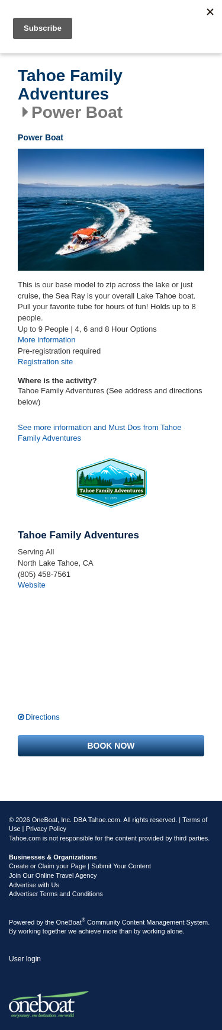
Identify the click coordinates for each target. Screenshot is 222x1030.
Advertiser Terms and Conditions (56, 893)
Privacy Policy (46, 828)
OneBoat (71, 922)
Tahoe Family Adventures (70, 85)
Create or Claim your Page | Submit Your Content (80, 865)
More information (47, 339)
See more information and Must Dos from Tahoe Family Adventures (100, 433)
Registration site (45, 361)
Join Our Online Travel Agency (53, 875)
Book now (110, 745)
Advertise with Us (34, 884)
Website (32, 584)
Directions (42, 717)
